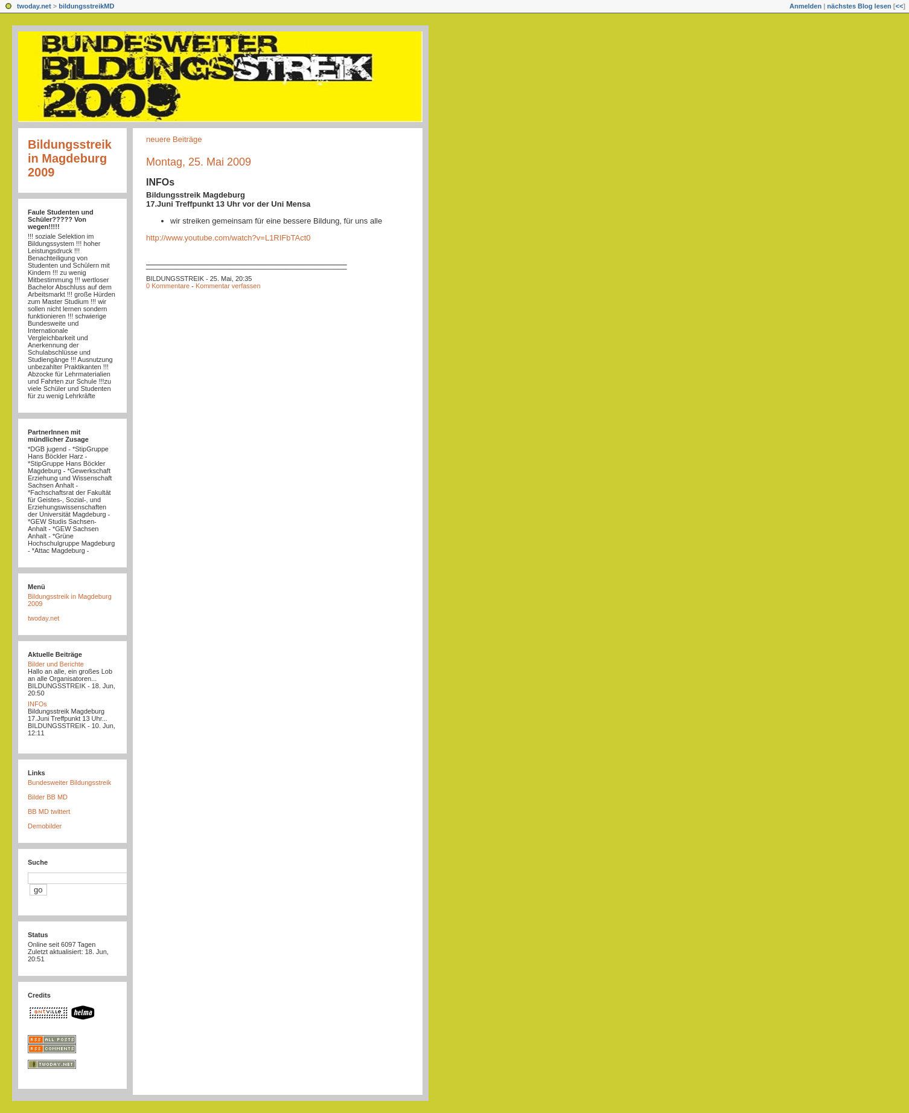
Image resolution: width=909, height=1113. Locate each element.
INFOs (160, 182)
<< (899, 6)
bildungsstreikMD (86, 6)
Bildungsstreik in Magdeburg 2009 (70, 158)
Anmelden (805, 6)
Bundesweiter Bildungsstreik (69, 782)
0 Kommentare (168, 285)
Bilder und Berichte (56, 664)
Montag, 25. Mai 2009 (198, 162)
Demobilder (45, 826)
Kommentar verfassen (228, 285)
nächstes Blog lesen (859, 6)
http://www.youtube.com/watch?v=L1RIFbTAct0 (228, 237)
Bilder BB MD (48, 797)
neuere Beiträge (174, 139)
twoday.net (34, 6)
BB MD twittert (49, 811)
